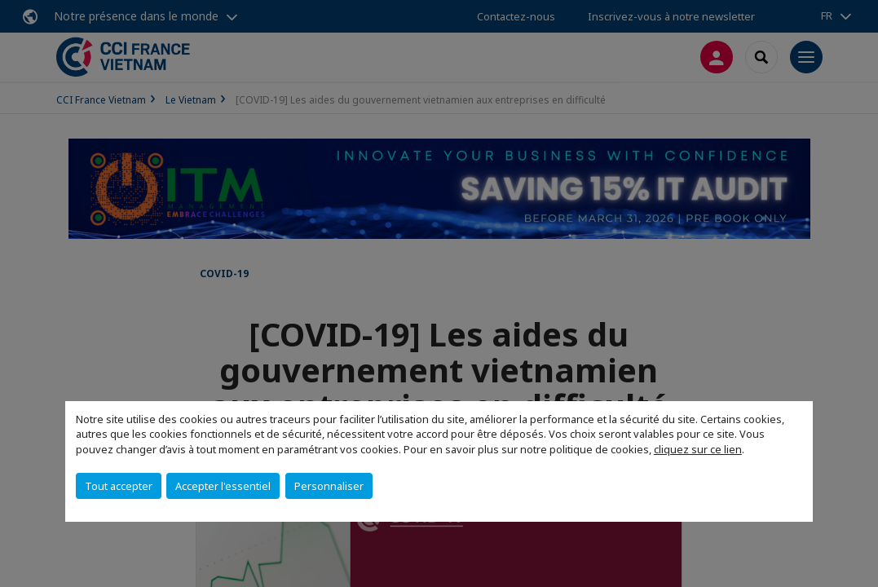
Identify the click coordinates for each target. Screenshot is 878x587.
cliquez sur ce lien (698, 449)
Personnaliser (329, 486)
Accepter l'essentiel (223, 486)
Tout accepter (118, 486)
